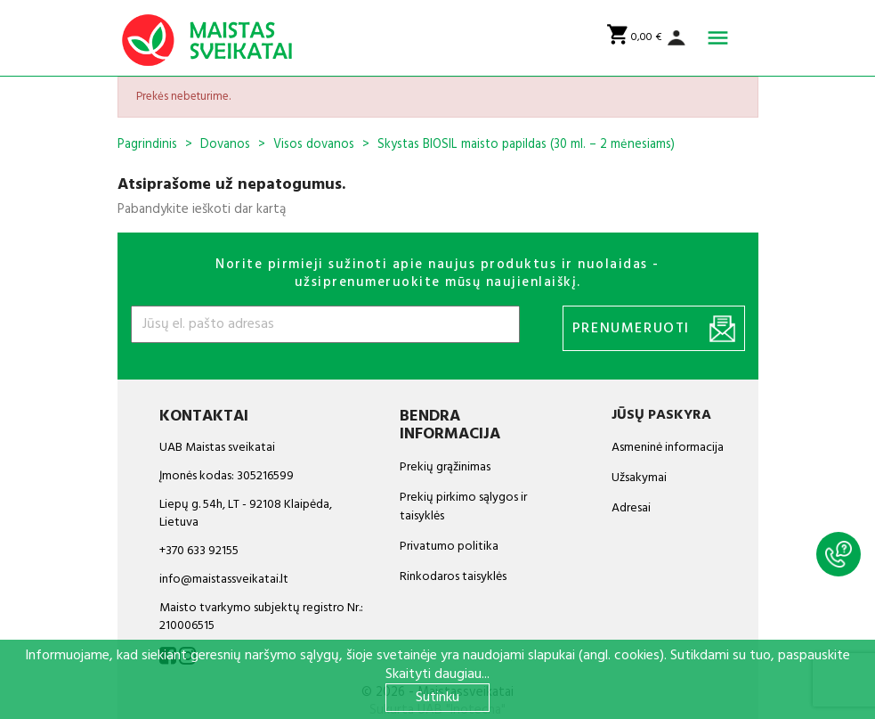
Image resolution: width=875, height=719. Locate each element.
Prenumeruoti (653, 328)
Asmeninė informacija (668, 447)
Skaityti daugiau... (437, 674)
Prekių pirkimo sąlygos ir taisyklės (463, 507)
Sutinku (437, 697)
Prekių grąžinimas (445, 467)
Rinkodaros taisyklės (453, 577)
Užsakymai (639, 478)
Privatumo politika (449, 546)
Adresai (631, 508)
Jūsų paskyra (661, 415)
